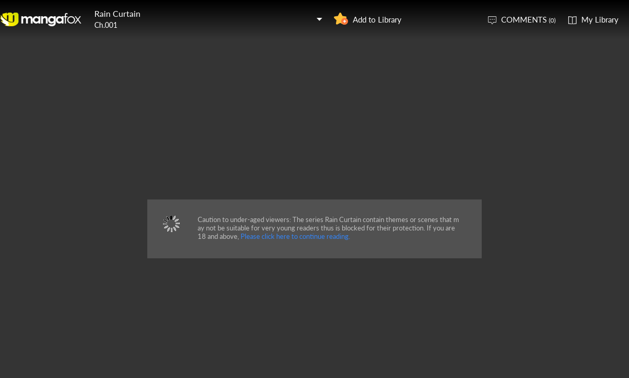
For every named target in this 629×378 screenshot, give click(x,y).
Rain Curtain (117, 13)
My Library (600, 19)
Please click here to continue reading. (295, 236)
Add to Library (377, 19)
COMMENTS (528, 19)
